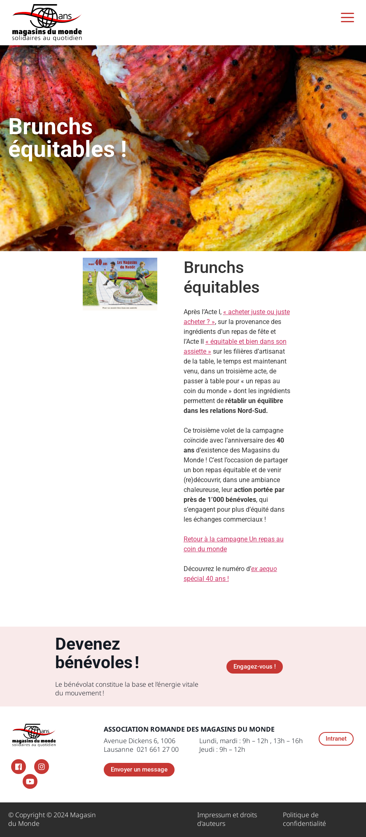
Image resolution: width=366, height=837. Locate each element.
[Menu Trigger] (347, 17)
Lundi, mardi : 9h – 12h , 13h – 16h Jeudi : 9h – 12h (251, 745)
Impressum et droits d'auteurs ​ (227, 819)
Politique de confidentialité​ (304, 819)
